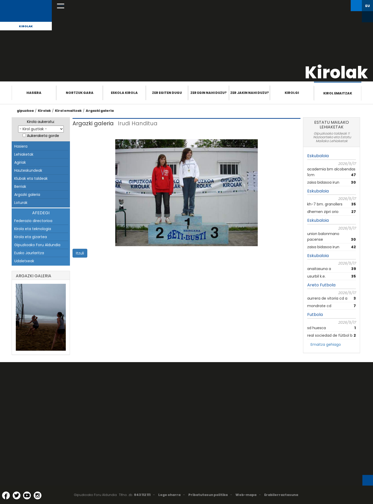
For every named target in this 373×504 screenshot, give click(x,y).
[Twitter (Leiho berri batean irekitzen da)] (16, 495)
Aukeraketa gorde (43, 135)
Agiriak (20, 162)
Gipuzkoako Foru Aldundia (37, 244)
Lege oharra (169, 495)
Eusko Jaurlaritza (29, 253)
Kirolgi (292, 93)
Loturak (20, 202)
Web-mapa (245, 495)
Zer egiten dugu (167, 93)
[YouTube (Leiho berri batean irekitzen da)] (27, 495)
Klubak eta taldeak (31, 178)
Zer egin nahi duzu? (208, 93)
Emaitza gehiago (326, 344)
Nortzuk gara (80, 93)
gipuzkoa (25, 110)
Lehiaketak (23, 154)
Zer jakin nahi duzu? (249, 93)
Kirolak (26, 26)
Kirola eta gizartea (30, 236)
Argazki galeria (100, 110)
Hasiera (33, 93)
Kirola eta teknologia (32, 228)
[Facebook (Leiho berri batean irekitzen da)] (6, 495)
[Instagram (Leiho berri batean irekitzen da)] (37, 495)
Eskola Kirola (124, 93)
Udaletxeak (24, 261)
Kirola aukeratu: (41, 121)
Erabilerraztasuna (281, 495)
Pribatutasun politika (208, 495)
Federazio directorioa (33, 220)
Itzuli (80, 253)
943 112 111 (142, 495)
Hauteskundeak (28, 170)
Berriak (20, 186)
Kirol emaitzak (337, 93)
